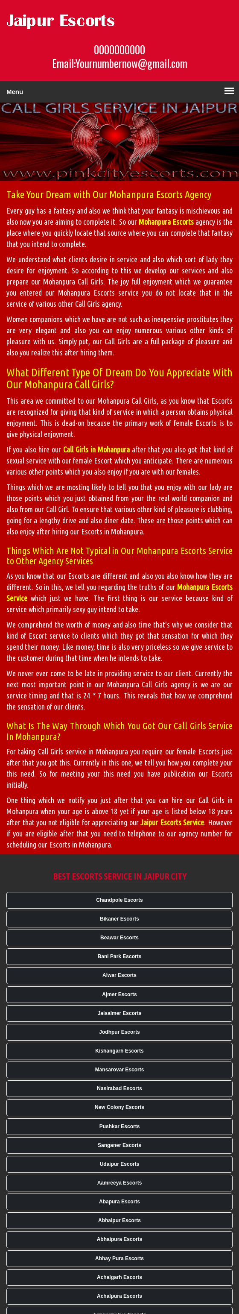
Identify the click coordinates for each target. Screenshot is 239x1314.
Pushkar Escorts (119, 1126)
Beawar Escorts (119, 938)
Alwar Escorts (119, 975)
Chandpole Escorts (119, 900)
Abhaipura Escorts (120, 1239)
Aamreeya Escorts (119, 1183)
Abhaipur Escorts (119, 1220)
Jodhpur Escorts (119, 1032)
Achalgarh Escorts (119, 1277)
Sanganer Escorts (119, 1145)
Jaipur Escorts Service (172, 822)
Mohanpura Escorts (166, 221)
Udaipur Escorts (120, 1164)
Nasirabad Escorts (119, 1088)
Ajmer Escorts (119, 994)
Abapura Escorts (119, 1202)
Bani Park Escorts (120, 956)
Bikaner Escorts (119, 919)
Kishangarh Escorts (119, 1051)
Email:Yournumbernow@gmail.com (119, 63)
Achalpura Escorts (119, 1296)
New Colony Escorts (119, 1107)
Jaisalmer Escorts (120, 1013)
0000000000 (119, 49)
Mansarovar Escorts (119, 1070)
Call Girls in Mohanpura (96, 449)
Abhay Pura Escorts (119, 1258)
